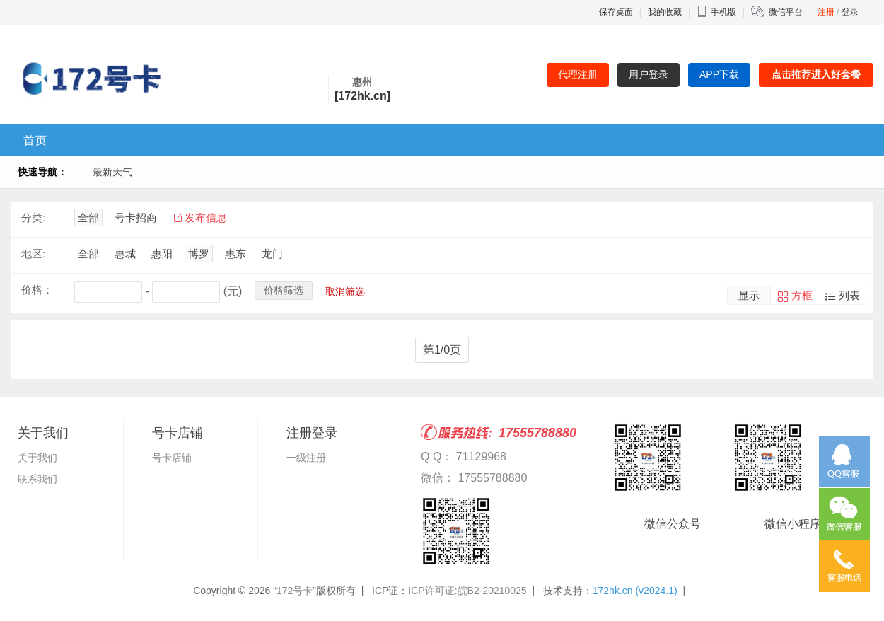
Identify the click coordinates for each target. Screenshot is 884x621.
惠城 (125, 254)
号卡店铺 (172, 457)
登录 (850, 12)
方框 (802, 295)
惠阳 (162, 254)
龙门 (272, 254)
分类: (33, 217)
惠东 (235, 254)
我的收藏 (665, 12)
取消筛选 (345, 291)
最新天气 (112, 172)
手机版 (716, 12)
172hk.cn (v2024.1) (635, 590)
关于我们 (37, 457)
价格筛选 (283, 290)
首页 (35, 140)
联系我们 (37, 478)
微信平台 (786, 12)
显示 (749, 295)
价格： (37, 290)
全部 (88, 217)
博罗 (198, 254)
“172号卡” (294, 590)
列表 (849, 295)
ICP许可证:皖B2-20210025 (467, 590)
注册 (826, 12)
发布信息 (206, 217)
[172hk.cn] (362, 96)
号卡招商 (136, 217)
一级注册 (306, 457)
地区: (33, 254)
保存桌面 (616, 12)
